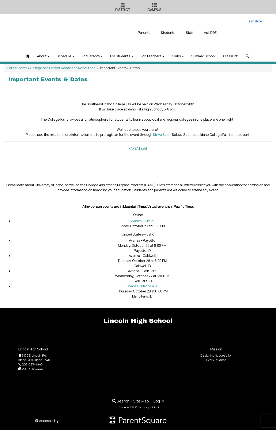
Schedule (57, 56)
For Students (120, 56)
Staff (189, 32)
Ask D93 (210, 32)
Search (120, 401)
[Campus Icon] (154, 5)
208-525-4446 (32, 369)
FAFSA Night (138, 148)
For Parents (87, 56)
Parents (144, 32)
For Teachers (154, 56)
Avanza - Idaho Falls (142, 286)
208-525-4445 (32, 364)
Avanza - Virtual (142, 221)
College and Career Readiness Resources (62, 68)
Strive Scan (161, 134)
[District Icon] (122, 5)
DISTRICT (122, 9)
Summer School (211, 56)
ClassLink (241, 56)
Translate (254, 21)
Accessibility (46, 420)
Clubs (183, 56)
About (32, 56)
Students (168, 32)
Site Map (141, 401)
